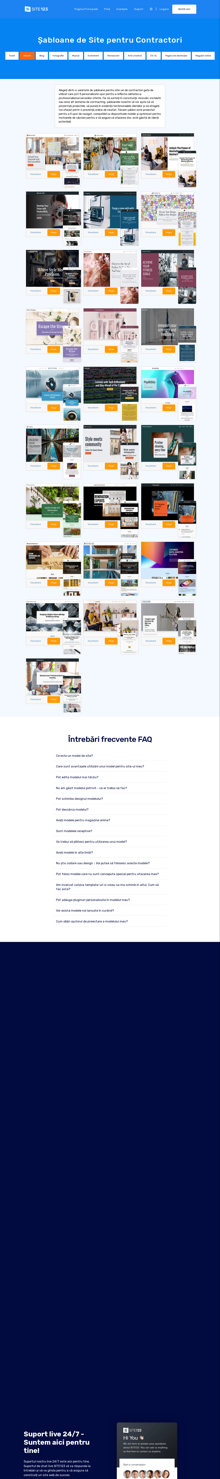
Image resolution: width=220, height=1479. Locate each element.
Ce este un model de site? (74, 756)
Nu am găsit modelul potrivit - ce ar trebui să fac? (91, 788)
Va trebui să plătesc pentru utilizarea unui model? (91, 841)
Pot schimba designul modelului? (79, 798)
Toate (12, 55)
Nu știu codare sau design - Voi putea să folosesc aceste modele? (103, 863)
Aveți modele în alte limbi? (74, 852)
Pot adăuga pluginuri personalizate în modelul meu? (93, 900)
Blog (41, 55)
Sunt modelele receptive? (74, 831)
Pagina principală (86, 9)
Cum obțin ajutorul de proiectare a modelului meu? (92, 921)
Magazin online (203, 55)
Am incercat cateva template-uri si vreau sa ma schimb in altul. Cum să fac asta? (107, 887)
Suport (138, 9)
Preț (107, 9)
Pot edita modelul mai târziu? (77, 777)
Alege (54, 174)
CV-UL (153, 55)
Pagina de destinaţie (176, 55)
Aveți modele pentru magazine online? (83, 820)
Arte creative (135, 55)
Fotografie (58, 55)
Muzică (75, 55)
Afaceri (27, 55)
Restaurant (113, 55)
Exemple (122, 9)
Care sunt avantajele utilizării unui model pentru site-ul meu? (100, 766)
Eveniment (93, 55)
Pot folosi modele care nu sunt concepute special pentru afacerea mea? (107, 874)
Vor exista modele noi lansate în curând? (85, 910)
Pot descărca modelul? (72, 809)
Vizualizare (35, 174)
